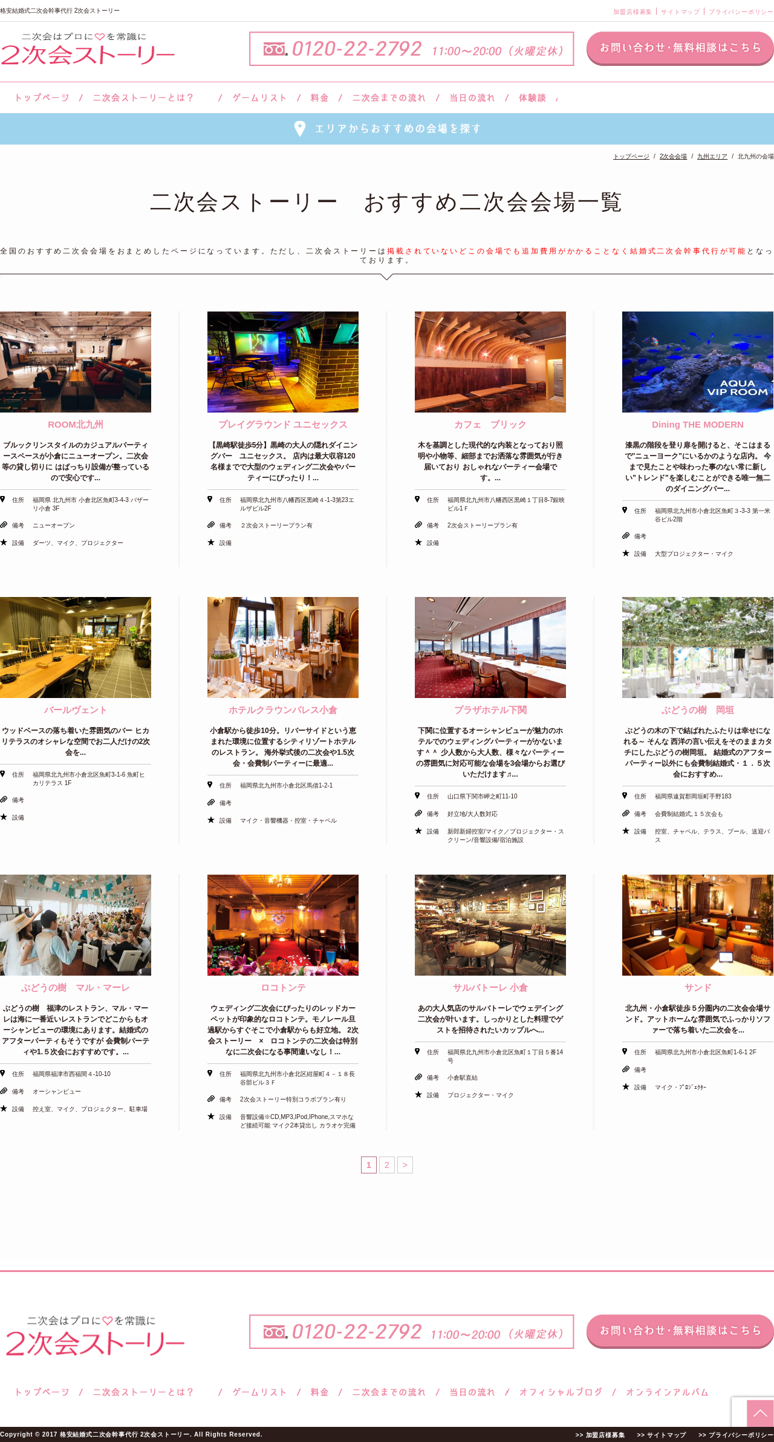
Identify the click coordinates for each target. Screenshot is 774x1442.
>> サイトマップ (661, 1435)
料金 (319, 97)
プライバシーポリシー (741, 11)
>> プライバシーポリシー (736, 1435)
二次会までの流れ (389, 97)
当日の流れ (472, 97)
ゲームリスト (259, 97)
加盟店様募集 (632, 11)
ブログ (561, 1392)
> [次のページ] (405, 1165)
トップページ (40, 97)
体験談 (532, 97)
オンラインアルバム (664, 1392)
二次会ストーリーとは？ (150, 97)
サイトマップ (680, 11)
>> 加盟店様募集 (600, 1435)
